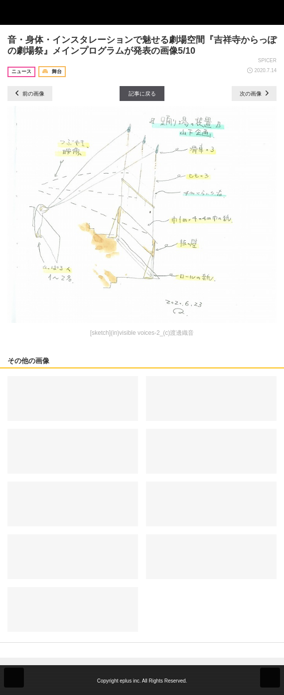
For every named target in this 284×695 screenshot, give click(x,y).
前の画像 (29, 94)
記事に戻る (142, 94)
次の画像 (254, 94)
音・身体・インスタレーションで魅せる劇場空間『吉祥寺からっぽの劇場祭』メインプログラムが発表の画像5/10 (142, 45)
